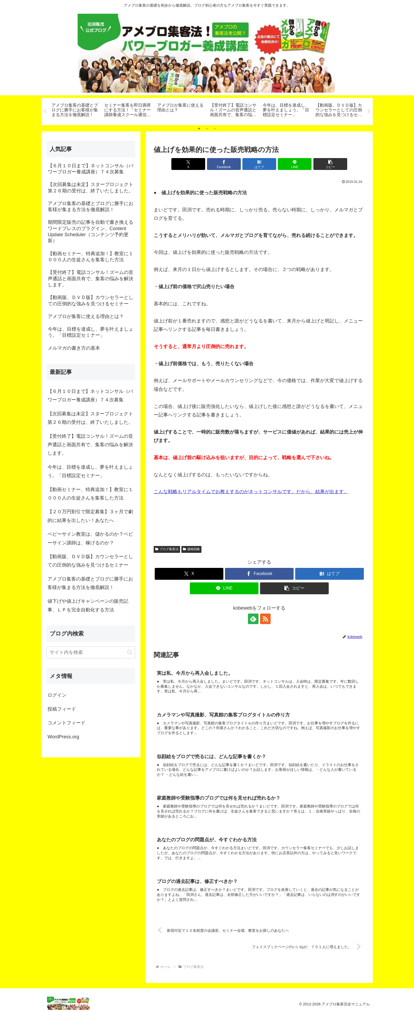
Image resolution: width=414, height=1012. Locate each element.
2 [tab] (207, 128)
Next (368, 111)
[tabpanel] (75, 110)
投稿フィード (62, 709)
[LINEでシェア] (295, 164)
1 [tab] (199, 128)
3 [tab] (215, 128)
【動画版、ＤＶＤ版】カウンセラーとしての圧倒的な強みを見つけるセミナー (90, 561)
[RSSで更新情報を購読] (265, 619)
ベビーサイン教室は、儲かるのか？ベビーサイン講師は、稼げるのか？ (90, 538)
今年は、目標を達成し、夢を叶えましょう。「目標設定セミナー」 (90, 471)
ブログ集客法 (166, 549)
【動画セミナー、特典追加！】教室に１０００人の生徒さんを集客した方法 (90, 494)
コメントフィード (67, 723)
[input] (90, 652)
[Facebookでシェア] (224, 164)
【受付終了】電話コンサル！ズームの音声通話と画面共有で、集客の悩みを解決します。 (90, 445)
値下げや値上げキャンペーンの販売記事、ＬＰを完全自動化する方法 (88, 605)
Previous (45, 111)
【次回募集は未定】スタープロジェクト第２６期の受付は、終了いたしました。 (90, 418)
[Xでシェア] (188, 164)
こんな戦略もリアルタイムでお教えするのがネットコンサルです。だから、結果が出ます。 (251, 492)
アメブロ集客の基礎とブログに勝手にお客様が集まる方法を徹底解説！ (90, 583)
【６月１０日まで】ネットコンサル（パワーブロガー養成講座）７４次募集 (90, 395)
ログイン (57, 695)
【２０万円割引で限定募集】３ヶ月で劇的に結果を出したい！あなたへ (90, 516)
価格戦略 (191, 549)
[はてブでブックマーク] (259, 164)
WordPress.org (63, 736)
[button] (330, 164)
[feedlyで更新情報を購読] (253, 619)
